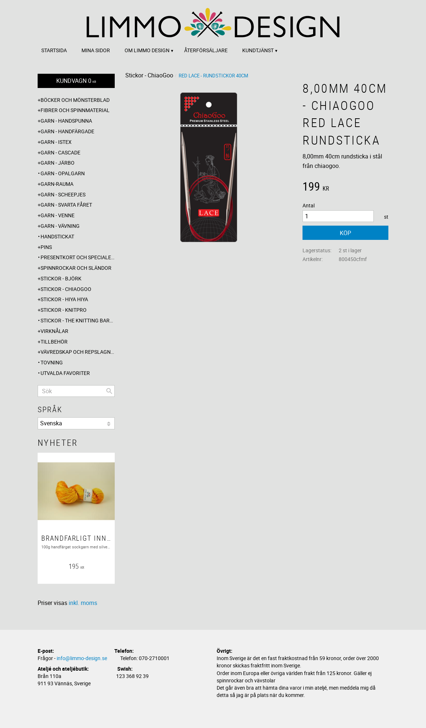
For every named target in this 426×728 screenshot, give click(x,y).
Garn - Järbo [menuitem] (58, 162)
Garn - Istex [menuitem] (56, 141)
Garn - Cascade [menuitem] (60, 152)
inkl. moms (83, 603)
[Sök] (109, 391)
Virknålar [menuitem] (54, 330)
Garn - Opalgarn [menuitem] (63, 173)
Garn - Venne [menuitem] (58, 215)
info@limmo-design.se (82, 658)
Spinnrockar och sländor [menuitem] (76, 267)
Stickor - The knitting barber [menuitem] (78, 320)
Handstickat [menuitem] (57, 236)
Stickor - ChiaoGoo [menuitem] (66, 289)
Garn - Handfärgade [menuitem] (67, 131)
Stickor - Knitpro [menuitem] (64, 309)
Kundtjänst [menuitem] (258, 50)
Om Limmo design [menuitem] (147, 50)
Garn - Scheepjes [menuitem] (63, 194)
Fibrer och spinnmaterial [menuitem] (75, 110)
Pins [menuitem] (46, 247)
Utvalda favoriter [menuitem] (65, 372)
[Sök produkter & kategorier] (76, 391)
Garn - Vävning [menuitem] (60, 225)
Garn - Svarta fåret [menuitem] (66, 204)
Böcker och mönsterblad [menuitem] (75, 99)
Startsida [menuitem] (54, 50)
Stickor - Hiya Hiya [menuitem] (64, 299)
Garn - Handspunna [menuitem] (66, 120)
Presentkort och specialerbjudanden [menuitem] (78, 257)
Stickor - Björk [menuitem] (61, 278)
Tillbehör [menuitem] (54, 341)
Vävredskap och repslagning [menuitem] (78, 351)
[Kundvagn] (76, 81)
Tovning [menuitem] (52, 362)
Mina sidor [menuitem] (95, 50)
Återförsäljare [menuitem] (206, 50)
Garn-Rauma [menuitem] (57, 183)
